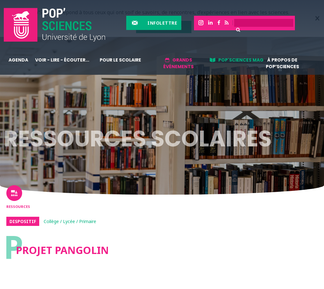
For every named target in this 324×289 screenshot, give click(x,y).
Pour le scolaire (120, 60)
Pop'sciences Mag (241, 60)
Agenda (18, 60)
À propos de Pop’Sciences (282, 63)
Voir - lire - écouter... (62, 60)
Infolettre (162, 23)
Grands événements (178, 63)
